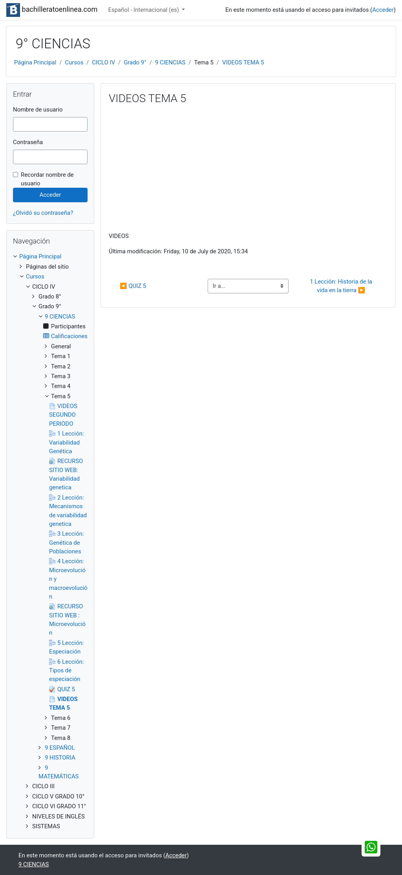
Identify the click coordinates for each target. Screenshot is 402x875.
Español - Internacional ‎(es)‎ (144, 9)
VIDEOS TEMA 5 (243, 62)
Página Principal (35, 62)
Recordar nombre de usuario (47, 179)
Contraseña (28, 142)
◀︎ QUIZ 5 (133, 285)
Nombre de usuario (38, 109)
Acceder (383, 9)
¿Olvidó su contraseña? (43, 212)
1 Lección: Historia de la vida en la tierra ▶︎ (341, 286)
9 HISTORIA (60, 757)
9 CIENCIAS (170, 62)
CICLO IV (103, 62)
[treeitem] (50, 256)
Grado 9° (135, 62)
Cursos (74, 62)
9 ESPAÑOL (60, 747)
